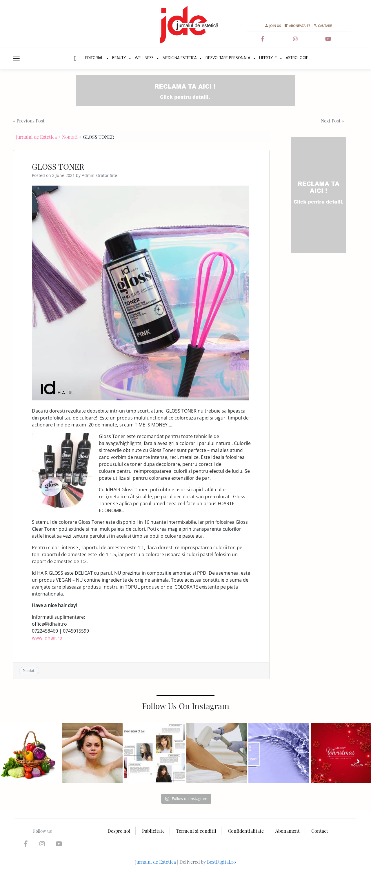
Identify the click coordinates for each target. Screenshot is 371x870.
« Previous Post (29, 121)
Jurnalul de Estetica (36, 137)
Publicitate (153, 831)
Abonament (287, 831)
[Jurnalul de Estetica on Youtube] (328, 39)
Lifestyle (268, 58)
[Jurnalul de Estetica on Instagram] (295, 39)
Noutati (70, 137)
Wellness (144, 58)
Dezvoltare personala (227, 58)
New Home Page (75, 58)
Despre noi (119, 831)
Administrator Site (99, 175)
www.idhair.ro (47, 638)
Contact (319, 831)
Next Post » (332, 121)
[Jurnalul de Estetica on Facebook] (262, 39)
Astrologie (297, 58)
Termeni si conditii (196, 831)
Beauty (119, 58)
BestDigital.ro (221, 862)
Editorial (94, 58)
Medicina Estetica (180, 58)
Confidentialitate (246, 831)
